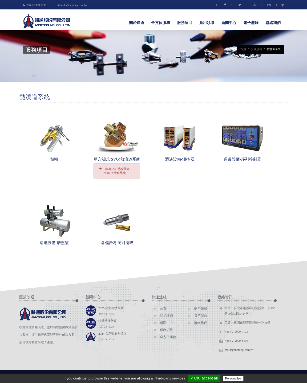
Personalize (233, 378)
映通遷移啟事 (107, 324)
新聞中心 (228, 22)
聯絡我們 (273, 22)
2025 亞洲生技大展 (111, 311)
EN (269, 5)
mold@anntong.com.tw (72, 5)
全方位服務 (160, 22)
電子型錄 (251, 22)
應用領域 (206, 22)
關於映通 (136, 22)
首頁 (243, 49)
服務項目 (184, 22)
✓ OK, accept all (204, 378)
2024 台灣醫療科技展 (112, 337)
